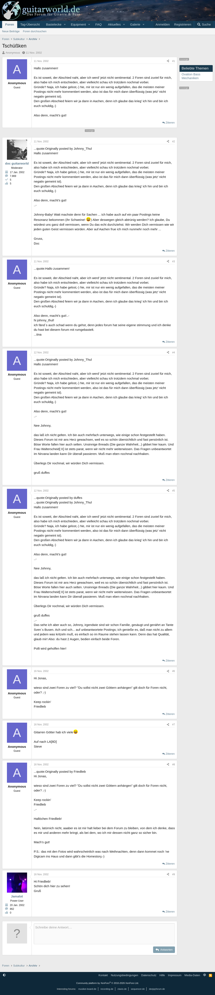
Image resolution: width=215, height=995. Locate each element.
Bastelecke (53, 24)
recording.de (107, 989)
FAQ (98, 24)
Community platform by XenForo (107, 983)
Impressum (174, 975)
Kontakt (103, 975)
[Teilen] (168, 61)
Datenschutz (148, 975)
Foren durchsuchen (34, 31)
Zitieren (170, 122)
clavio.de (122, 989)
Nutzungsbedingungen (124, 975)
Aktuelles (114, 24)
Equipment (78, 24)
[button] (65, 24)
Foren (9, 24)
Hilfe (162, 975)
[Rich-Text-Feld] (104, 933)
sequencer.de (138, 989)
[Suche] (204, 24)
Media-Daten (192, 975)
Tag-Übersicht (30, 24)
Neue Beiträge (11, 31)
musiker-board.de (87, 989)
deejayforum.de (157, 989)
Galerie (135, 24)
